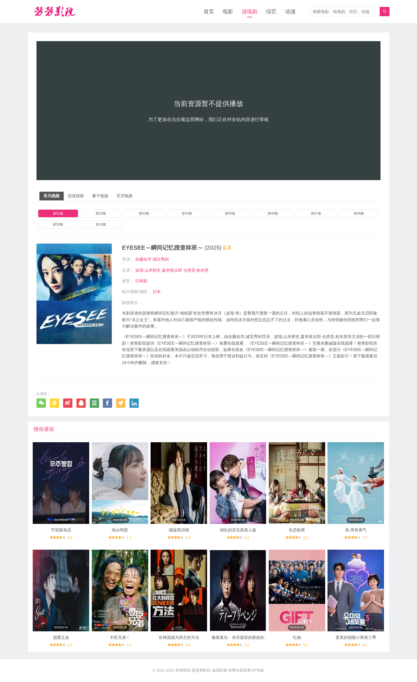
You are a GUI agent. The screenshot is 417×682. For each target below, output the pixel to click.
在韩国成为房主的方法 (179, 637)
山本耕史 (153, 270)
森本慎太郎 (172, 270)
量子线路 (100, 195)
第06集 (273, 213)
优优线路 (76, 195)
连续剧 (249, 11)
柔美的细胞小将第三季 (356, 637)
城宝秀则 (161, 259)
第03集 (144, 213)
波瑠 (139, 270)
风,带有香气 (356, 530)
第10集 (101, 224)
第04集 (187, 213)
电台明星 (120, 530)
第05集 (230, 213)
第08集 (359, 213)
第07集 (316, 213)
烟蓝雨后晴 (179, 530)
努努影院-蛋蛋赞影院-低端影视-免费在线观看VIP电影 (219, 670)
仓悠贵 (189, 270)
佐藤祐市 (143, 259)
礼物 (297, 637)
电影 (228, 11)
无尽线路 (124, 195)
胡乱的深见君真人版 (238, 530)
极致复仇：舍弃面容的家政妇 (238, 637)
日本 (157, 291)
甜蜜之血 (61, 637)
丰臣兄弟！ (120, 637)
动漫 (290, 11)
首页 (209, 11)
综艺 (271, 11)
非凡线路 (51, 195)
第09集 (58, 224)
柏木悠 (202, 270)
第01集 (58, 213)
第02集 (101, 213)
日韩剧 (141, 281)
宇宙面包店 (61, 530)
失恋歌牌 (297, 530)
